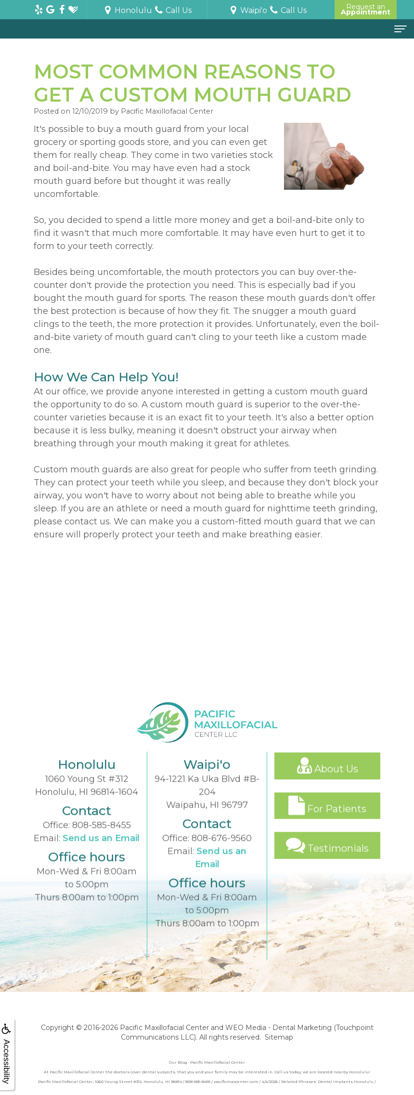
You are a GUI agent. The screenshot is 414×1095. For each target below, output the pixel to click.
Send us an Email (101, 852)
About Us (327, 779)
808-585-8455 (101, 839)
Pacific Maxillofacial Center (164, 1027)
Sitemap (279, 1037)
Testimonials (327, 858)
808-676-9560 (222, 852)
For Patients (327, 818)
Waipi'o (248, 10)
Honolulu (127, 10)
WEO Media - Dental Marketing (278, 1027)
